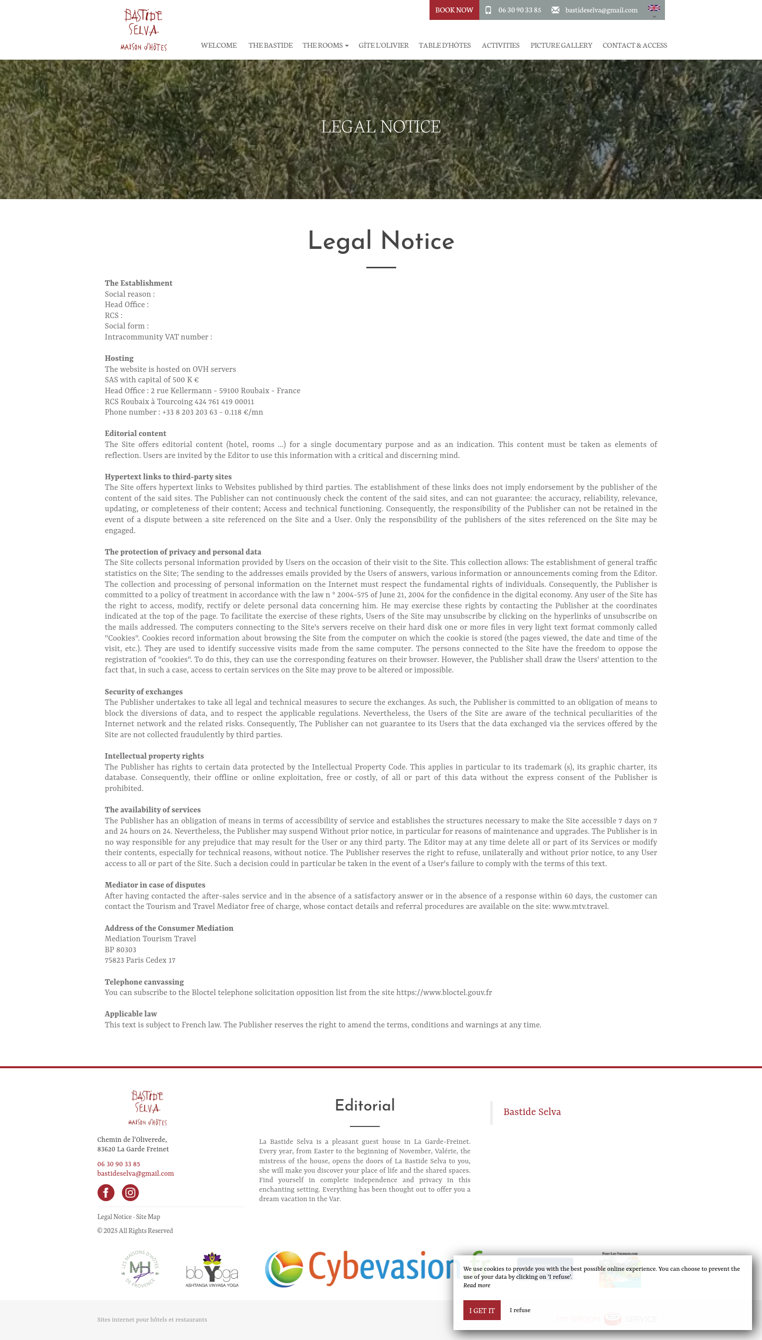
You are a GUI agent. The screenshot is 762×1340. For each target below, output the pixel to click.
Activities (500, 45)
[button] (654, 10)
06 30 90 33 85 (520, 9)
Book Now (454, 9)
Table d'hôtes (445, 45)
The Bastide (271, 45)
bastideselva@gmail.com (601, 9)
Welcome (219, 45)
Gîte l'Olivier (384, 45)
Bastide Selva (532, 1112)
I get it (482, 1310)
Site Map (148, 1216)
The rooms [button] (326, 45)
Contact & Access (635, 45)
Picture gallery (562, 45)
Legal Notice (115, 1216)
